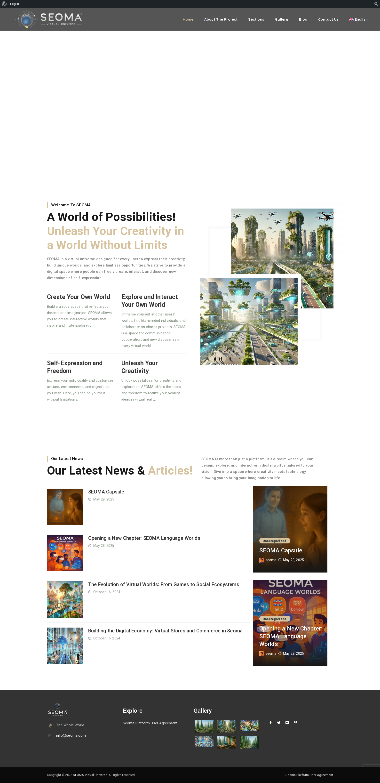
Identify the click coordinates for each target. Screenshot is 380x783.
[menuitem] (4, 4)
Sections (256, 19)
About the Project (221, 19)
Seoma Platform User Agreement (150, 723)
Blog (303, 19)
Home (188, 19)
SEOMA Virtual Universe (90, 775)
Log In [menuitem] (14, 4)
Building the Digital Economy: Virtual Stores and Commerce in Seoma (165, 631)
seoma (271, 560)
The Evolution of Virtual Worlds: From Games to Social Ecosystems (163, 584)
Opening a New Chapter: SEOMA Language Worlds (144, 538)
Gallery (281, 19)
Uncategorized (274, 541)
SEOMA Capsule (106, 492)
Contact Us (328, 19)
